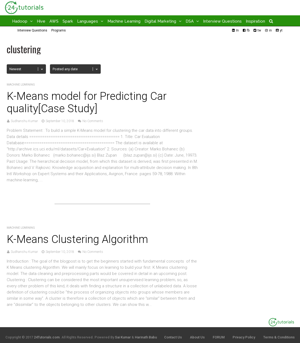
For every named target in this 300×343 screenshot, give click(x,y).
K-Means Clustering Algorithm (77, 239)
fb (248, 30)
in (270, 30)
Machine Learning (123, 21)
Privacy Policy (244, 337)
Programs (58, 30)
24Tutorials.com (47, 337)
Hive (41, 21)
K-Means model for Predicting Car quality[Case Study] (87, 102)
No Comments (92, 121)
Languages (87, 21)
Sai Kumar (123, 337)
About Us (197, 337)
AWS (54, 21)
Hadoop (19, 21)
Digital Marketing (160, 21)
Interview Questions (222, 21)
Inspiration (255, 21)
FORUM (219, 337)
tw (259, 30)
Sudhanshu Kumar (24, 121)
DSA (190, 21)
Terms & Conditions (279, 337)
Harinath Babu (146, 337)
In (237, 30)
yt (281, 30)
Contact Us (173, 337)
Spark (68, 21)
